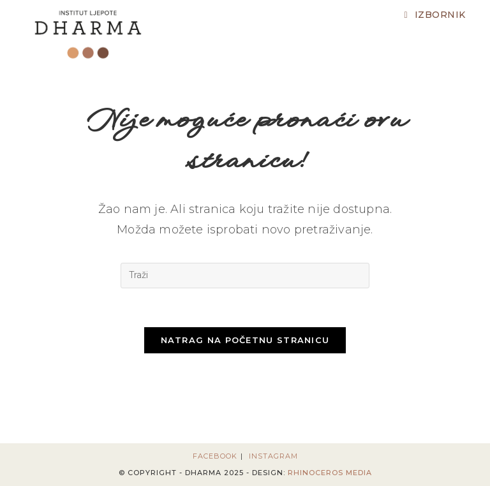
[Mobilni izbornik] (434, 14)
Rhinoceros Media (330, 472)
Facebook (215, 456)
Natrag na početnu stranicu (245, 340)
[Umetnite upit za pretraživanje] (245, 275)
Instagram (273, 456)
